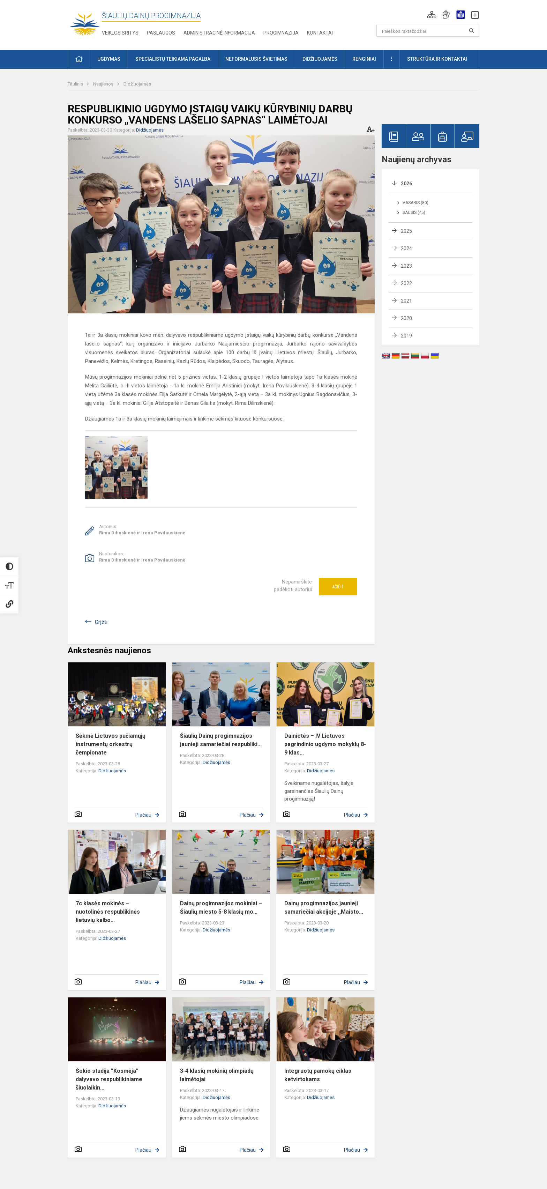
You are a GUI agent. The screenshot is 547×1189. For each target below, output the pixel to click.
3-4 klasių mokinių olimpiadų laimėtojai (217, 1075)
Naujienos (103, 84)
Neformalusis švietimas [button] (256, 59)
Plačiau (143, 815)
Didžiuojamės (137, 84)
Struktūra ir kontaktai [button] (437, 59)
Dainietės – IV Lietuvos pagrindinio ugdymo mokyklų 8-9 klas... (325, 744)
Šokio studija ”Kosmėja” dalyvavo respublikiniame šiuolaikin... (109, 1079)
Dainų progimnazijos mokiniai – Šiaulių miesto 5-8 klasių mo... (221, 907)
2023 (406, 266)
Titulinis (76, 84)
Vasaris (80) (415, 202)
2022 (406, 283)
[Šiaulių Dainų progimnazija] (85, 23)
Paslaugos (161, 33)
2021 (406, 301)
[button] (431, 14)
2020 (406, 318)
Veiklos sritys (120, 33)
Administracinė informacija (219, 33)
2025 (406, 231)
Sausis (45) (414, 212)
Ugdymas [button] (108, 59)
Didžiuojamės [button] (319, 59)
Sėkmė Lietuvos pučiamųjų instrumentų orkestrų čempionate (110, 744)
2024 (406, 248)
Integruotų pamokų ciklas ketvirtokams (317, 1075)
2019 (406, 336)
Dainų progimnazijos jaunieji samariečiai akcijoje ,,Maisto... (323, 907)
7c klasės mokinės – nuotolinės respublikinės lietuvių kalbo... (108, 911)
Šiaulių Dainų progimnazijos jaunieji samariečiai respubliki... (221, 740)
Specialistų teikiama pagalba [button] (172, 59)
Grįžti (101, 622)
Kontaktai (320, 33)
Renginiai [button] (364, 59)
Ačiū (338, 586)
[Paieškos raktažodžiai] (427, 31)
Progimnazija (281, 33)
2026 (406, 183)
